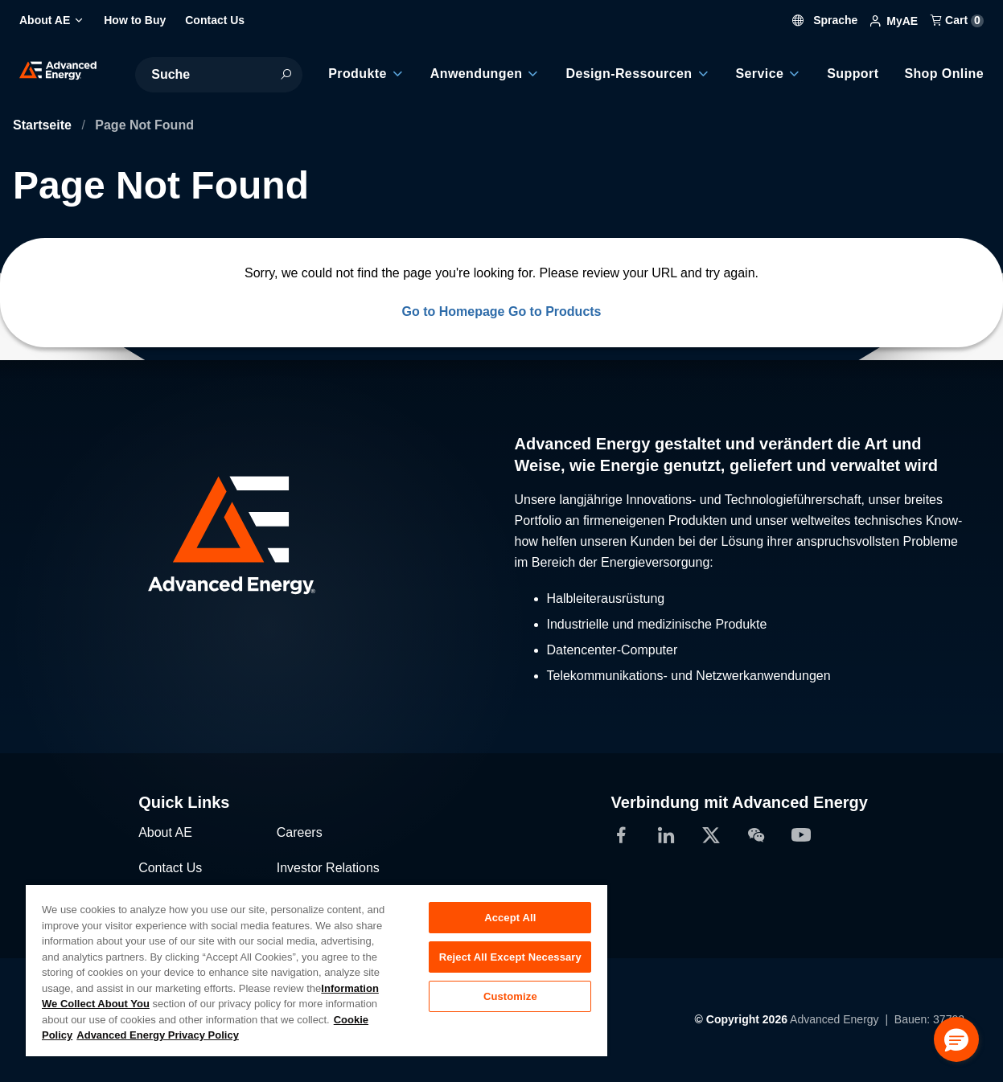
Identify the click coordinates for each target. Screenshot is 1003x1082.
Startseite (44, 125)
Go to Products (555, 311)
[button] (956, 1039)
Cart (957, 20)
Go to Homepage (452, 311)
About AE (165, 832)
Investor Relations (328, 868)
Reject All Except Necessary (510, 957)
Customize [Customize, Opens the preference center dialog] (510, 996)
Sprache (824, 20)
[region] (316, 969)
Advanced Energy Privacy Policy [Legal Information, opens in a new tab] (157, 1035)
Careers (300, 832)
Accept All (510, 918)
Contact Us (170, 868)
